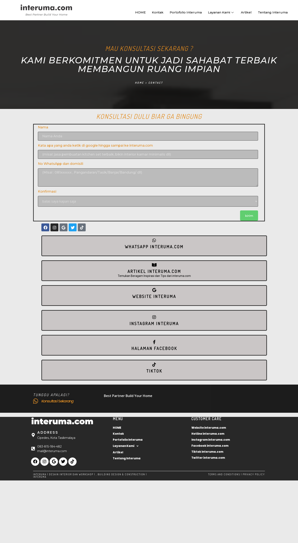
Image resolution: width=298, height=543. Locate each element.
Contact (155, 82)
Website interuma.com (208, 428)
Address (47, 432)
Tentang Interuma (273, 12)
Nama (43, 127)
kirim (249, 216)
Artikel (246, 12)
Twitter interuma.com (208, 458)
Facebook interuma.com (209, 446)
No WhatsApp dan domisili (60, 164)
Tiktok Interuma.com (207, 452)
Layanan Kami (221, 12)
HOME (140, 12)
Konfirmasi (47, 191)
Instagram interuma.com (210, 440)
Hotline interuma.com (207, 434)
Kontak (157, 12)
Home (139, 82)
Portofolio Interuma (186, 12)
